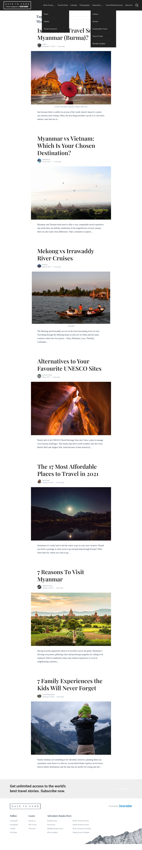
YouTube (13, 832)
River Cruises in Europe (82, 828)
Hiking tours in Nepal (81, 832)
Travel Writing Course (114, 5)
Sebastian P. (46, 159)
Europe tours (52, 820)
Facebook (14, 820)
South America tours (81, 824)
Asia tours (51, 824)
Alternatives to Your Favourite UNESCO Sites (69, 364)
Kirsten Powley (47, 375)
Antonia (44, 265)
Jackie (44, 44)
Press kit (32, 828)
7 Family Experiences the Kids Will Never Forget (69, 684)
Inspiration (96, 5)
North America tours (81, 820)
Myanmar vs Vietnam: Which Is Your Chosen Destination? (66, 145)
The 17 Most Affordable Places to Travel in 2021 (67, 469)
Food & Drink (63, 5)
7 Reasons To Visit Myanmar (60, 575)
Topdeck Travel (47, 586)
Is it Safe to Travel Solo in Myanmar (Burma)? (70, 33)
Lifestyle (73, 5)
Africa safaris (52, 832)
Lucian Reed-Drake (48, 695)
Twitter (12, 828)
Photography (85, 5)
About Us (129, 5)
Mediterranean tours (55, 828)
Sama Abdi (46, 480)
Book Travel (48, 5)
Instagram (14, 824)
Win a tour (33, 824)
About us (32, 820)
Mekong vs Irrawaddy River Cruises (65, 254)
